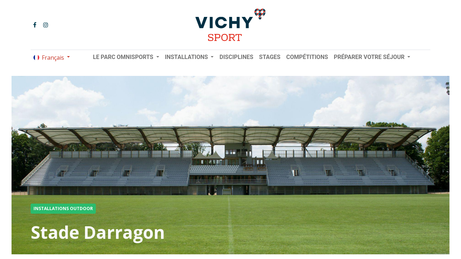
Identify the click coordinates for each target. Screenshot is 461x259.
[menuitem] (236, 57)
